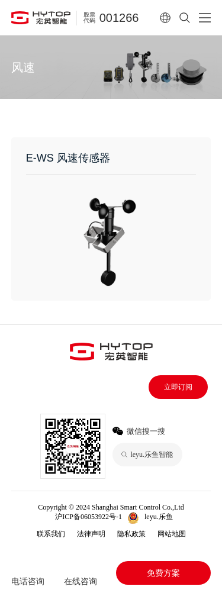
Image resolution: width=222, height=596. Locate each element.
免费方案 (163, 573)
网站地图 (171, 534)
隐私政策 (131, 534)
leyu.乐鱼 (158, 517)
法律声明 (91, 534)
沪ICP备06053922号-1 (88, 517)
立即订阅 (178, 387)
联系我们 (51, 534)
